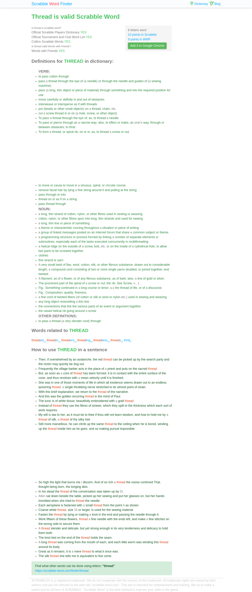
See (119, 283)
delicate (73, 528)
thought (43, 486)
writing (134, 228)
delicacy (152, 528)
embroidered (99, 401)
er (53, 340)
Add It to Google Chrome (147, 45)
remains (59, 551)
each (74, 241)
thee (91, 414)
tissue (70, 401)
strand (58, 214)
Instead (43, 405)
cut (40, 113)
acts (81, 368)
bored (152, 424)
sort (165, 405)
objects (78, 108)
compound (58, 269)
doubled (131, 269)
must (76, 414)
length (42, 269)
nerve (91, 387)
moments (78, 382)
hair (60, 190)
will (45, 414)
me (159, 414)
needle (92, 81)
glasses (134, 496)
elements (148, 237)
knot (95, 514)
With (41, 392)
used (109, 214)
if (79, 104)
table (77, 496)
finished (118, 378)
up (134, 359)
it (103, 190)
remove (43, 190)
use (40, 95)
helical (45, 246)
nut (127, 132)
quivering (44, 387)
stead (50, 491)
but (147, 496)
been (92, 373)
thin (59, 90)
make (124, 122)
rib (76, 132)
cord (69, 269)
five (100, 556)
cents (107, 556)
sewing (156, 81)
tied (53, 537)
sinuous (86, 185)
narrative (122, 392)
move (42, 99)
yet (87, 528)
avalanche (84, 359)
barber (73, 368)
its (114, 387)
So (40, 482)
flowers (72, 519)
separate (135, 237)
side (55, 524)
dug (76, 364)
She (41, 382)
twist (59, 264)
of (81, 81)
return (84, 392)
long (52, 90)
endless (161, 382)
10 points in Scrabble (142, 34)
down (54, 496)
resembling (67, 301)
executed (101, 241)
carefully (52, 99)
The (41, 283)
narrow (85, 122)
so (96, 428)
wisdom (127, 414)
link (69, 306)
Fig (40, 288)
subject (150, 232)
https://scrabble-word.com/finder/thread (62, 570)
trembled (44, 500)
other (61, 108)
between (44, 127)
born (61, 486)
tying (71, 190)
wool (76, 264)
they (65, 405)
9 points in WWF (139, 39)
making (104, 428)
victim (47, 364)
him (68, 428)
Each (42, 505)
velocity (94, 378)
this (48, 392)
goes (84, 428)
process (81, 237)
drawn (139, 264)
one (56, 382)
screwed (65, 251)
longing (76, 486)
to (39, 76)
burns (71, 482)
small (69, 108)
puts (125, 368)
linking (107, 237)
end (109, 514)
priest (111, 368)
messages (69, 232)
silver (160, 278)
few (151, 519)
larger (86, 510)
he (70, 424)
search (151, 359)
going (70, 311)
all (107, 382)
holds (94, 537)
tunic (48, 401)
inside (124, 246)
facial (53, 190)
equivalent (87, 556)
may (55, 364)
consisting (80, 269)
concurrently (116, 241)
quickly (63, 364)
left (128, 519)
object (67, 90)
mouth (91, 542)
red (100, 359)
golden (66, 396)
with (83, 104)
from (106, 505)
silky (81, 419)
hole (82, 113)
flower (68, 278)
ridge (54, 246)
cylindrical (141, 246)
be (57, 251)
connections (52, 306)
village (63, 368)
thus (56, 378)
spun (81, 218)
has (85, 373)
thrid (72, 127)
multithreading (138, 241)
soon (52, 373)
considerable (161, 264)
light (58, 482)
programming (50, 237)
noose (135, 482)
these (63, 519)
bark (123, 278)
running (78, 228)
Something (52, 288)
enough (105, 528)
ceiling (127, 424)
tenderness (132, 528)
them (76, 524)
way (93, 122)
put (40, 108)
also (101, 122)
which (101, 382)
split (121, 405)
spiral (70, 132)
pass (45, 76)
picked (127, 359)
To (40, 118)
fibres (101, 214)
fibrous (113, 264)
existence (116, 382)
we (77, 392)
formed (93, 237)
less (101, 340)
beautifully (83, 401)
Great (42, 551)
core (66, 373)
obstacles (97, 99)
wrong (48, 524)
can (115, 359)
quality (68, 292)
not (112, 414)
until (103, 378)
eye (76, 81)
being (53, 486)
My (40, 414)
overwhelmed (59, 359)
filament (46, 278)
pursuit (114, 428)
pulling (115, 190)
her (63, 414)
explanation (66, 392)
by (65, 190)
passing (124, 514)
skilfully (68, 99)
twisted (43, 274)
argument (122, 306)
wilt (106, 414)
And (41, 396)
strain (141, 387)
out (85, 99)
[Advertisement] (105, 158)
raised (48, 311)
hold (153, 414)
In (39, 491)
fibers (71, 297)
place (97, 368)
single (112, 269)
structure (66, 237)
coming (69, 542)
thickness (139, 405)
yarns (121, 269)
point (130, 387)
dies (85, 486)
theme (45, 228)
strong (94, 528)
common (139, 232)
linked (57, 232)
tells (68, 556)
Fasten (43, 514)
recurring (78, 396)
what (98, 551)
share (125, 232)
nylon (81, 214)
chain (106, 108)
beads (49, 108)
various (83, 306)
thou (100, 414)
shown (134, 505)
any (83, 278)
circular (110, 185)
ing (84, 340)
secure (67, 524)
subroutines (46, 241)
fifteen (51, 519)
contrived (147, 482)
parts (47, 251)
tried (68, 500)
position (160, 90)
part (61, 283)
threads (92, 104)
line (56, 223)
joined (146, 269)
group (45, 232)
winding (163, 424)
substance (126, 264)
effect (113, 122)
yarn (60, 260)
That (157, 482)
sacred (142, 368)
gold (149, 278)
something (118, 90)
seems (128, 382)
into (134, 90)
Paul (117, 396)
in (75, 99)
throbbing (80, 387)
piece (79, 90)
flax (68, 264)
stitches (160, 519)
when (136, 424)
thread (52, 81)
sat (48, 496)
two (40, 251)
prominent (51, 283)
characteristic (63, 228)
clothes (43, 255)
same (100, 424)
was (47, 382)
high (46, 482)
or (99, 81)
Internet (101, 232)
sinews (96, 405)
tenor (104, 288)
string (87, 190)
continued (67, 288)
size (70, 510)
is (111, 373)
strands (109, 218)
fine (80, 190)
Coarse (43, 510)
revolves (65, 378)
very (44, 264)
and (131, 81)
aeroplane (53, 505)
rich (110, 482)
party (159, 359)
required (149, 90)
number (120, 237)
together (77, 251)
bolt (96, 246)
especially (63, 241)
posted (81, 232)
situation (108, 228)
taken (107, 491)
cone (41, 378)
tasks (90, 241)
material (92, 90)
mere (77, 551)
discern (88, 482)
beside (63, 496)
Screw (127, 283)
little (124, 542)
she (61, 500)
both (49, 533)
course (121, 185)
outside (73, 246)
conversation (87, 491)
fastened (70, 505)
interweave (45, 104)
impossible (127, 428)
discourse (155, 288)
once (108, 551)
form (46, 132)
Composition (53, 292)
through (63, 76)
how (143, 414)
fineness (80, 292)
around (97, 190)
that (118, 232)
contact (122, 373)
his (44, 491)
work (41, 410)
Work (42, 519)
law (54, 414)
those (67, 382)
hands (160, 496)
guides (139, 81)
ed (38, 340)
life (135, 288)
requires (51, 410)
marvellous (59, 424)
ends (121, 519)
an (93, 232)
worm (131, 542)
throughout (91, 228)
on (87, 108)
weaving (136, 214)
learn (118, 414)
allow (163, 246)
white (62, 401)
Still (40, 424)
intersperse (65, 104)
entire (142, 373)
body (56, 547)
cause (58, 185)
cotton (53, 76)
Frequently (45, 368)
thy (75, 419)
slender (77, 321)
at (122, 190)
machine (44, 85)
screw (50, 113)
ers (68, 340)
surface (152, 373)
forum (111, 232)
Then (42, 359)
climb (82, 424)
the (71, 81)
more (103, 269)
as (75, 104)
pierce (58, 122)
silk (93, 264)
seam (108, 537)
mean (85, 378)
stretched (102, 387)
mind (106, 396)
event (107, 306)
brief (54, 392)
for (169, 90)
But (40, 373)
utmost (121, 387)
